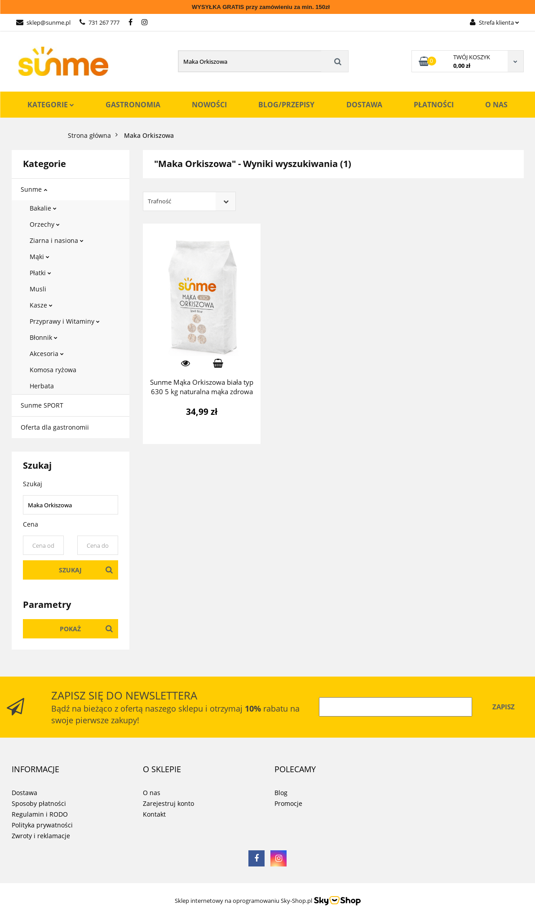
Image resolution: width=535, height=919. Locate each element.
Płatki (40, 272)
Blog (280, 792)
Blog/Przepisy (286, 105)
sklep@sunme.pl (43, 22)
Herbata (42, 386)
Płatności (434, 105)
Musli (38, 289)
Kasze (41, 305)
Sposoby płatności (39, 803)
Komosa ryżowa (53, 369)
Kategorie (50, 105)
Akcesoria (47, 353)
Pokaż (70, 628)
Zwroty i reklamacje (41, 835)
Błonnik (43, 337)
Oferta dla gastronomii (55, 427)
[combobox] (189, 201)
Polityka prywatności (42, 825)
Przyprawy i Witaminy (65, 321)
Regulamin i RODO (40, 814)
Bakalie (43, 208)
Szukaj (70, 570)
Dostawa (364, 105)
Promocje (288, 803)
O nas (496, 105)
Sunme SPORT (42, 405)
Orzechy (45, 224)
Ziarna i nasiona (57, 240)
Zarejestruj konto (168, 803)
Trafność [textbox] (159, 201)
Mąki (39, 256)
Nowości (209, 105)
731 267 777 (99, 22)
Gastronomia (133, 105)
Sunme (34, 189)
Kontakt (154, 814)
